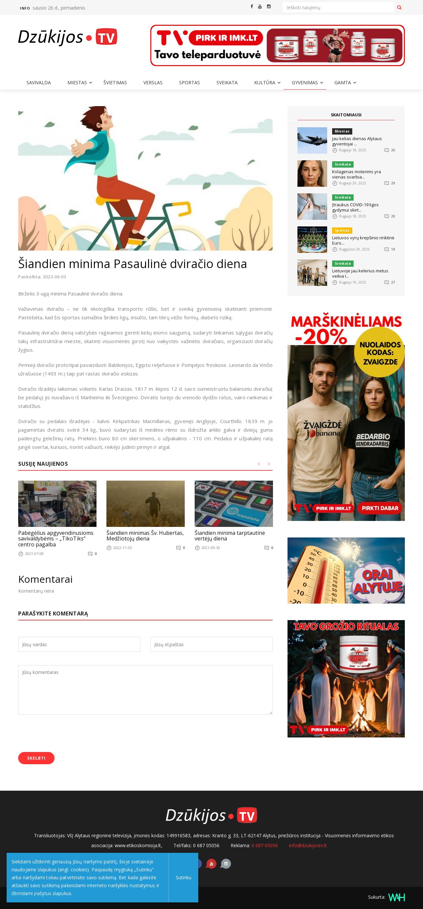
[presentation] (68, 734)
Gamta (342, 82)
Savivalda (38, 82)
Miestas (77, 82)
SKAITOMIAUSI (346, 115)
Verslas (153, 82)
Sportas (189, 82)
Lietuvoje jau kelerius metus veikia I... (360, 273)
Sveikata (227, 82)
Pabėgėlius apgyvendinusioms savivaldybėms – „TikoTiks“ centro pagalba (56, 538)
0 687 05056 (264, 845)
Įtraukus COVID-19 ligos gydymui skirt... (355, 207)
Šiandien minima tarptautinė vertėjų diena (230, 535)
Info (25, 8)
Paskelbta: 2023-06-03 (42, 277)
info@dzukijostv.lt (308, 845)
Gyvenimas (305, 82)
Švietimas (115, 82)
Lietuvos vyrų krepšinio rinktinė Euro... (363, 240)
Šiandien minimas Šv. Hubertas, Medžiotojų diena (145, 535)
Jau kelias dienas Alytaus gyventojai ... (357, 141)
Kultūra (264, 82)
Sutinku (182, 877)
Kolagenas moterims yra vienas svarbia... (356, 174)
